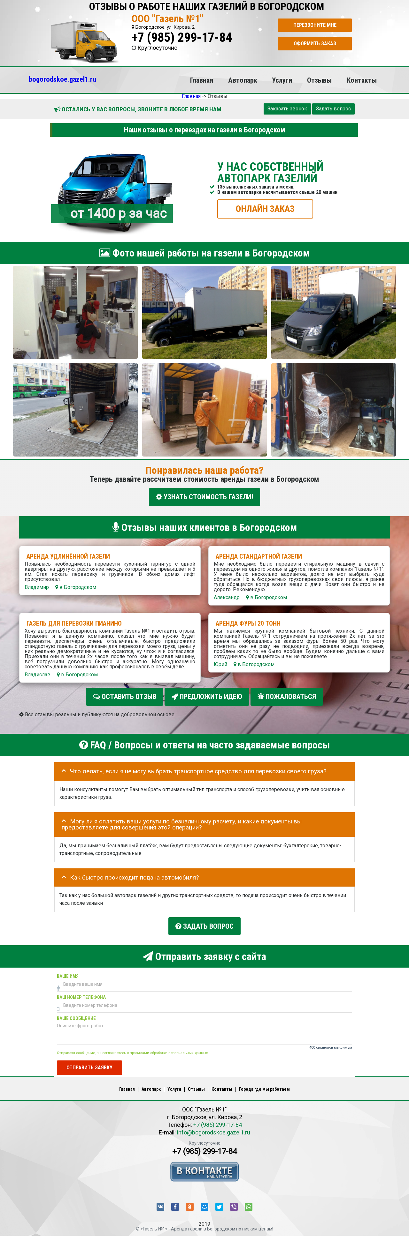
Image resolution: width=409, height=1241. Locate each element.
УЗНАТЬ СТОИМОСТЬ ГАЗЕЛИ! (204, 497)
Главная (201, 80)
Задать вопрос (333, 109)
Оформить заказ (315, 44)
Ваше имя (68, 976)
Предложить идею (207, 697)
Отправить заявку (89, 1068)
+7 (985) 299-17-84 (182, 37)
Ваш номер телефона (81, 997)
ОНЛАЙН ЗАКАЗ (265, 208)
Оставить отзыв (124, 697)
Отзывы (319, 80)
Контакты (362, 80)
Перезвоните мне (314, 25)
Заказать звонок (287, 109)
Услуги (282, 80)
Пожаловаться (287, 697)
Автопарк (242, 80)
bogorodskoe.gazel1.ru (62, 79)
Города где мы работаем (264, 1089)
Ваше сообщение (76, 1018)
